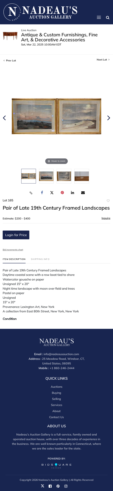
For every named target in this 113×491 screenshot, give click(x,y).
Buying (56, 393)
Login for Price (16, 235)
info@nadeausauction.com (61, 354)
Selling (56, 399)
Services (56, 405)
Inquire (106, 218)
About (56, 411)
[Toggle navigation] (99, 17)
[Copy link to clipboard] (31, 193)
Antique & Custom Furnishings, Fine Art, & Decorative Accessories (59, 37)
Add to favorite (108, 201)
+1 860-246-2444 (62, 368)
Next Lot (103, 59)
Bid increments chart (13, 249)
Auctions (56, 386)
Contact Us (56, 417)
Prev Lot (10, 60)
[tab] (14, 260)
